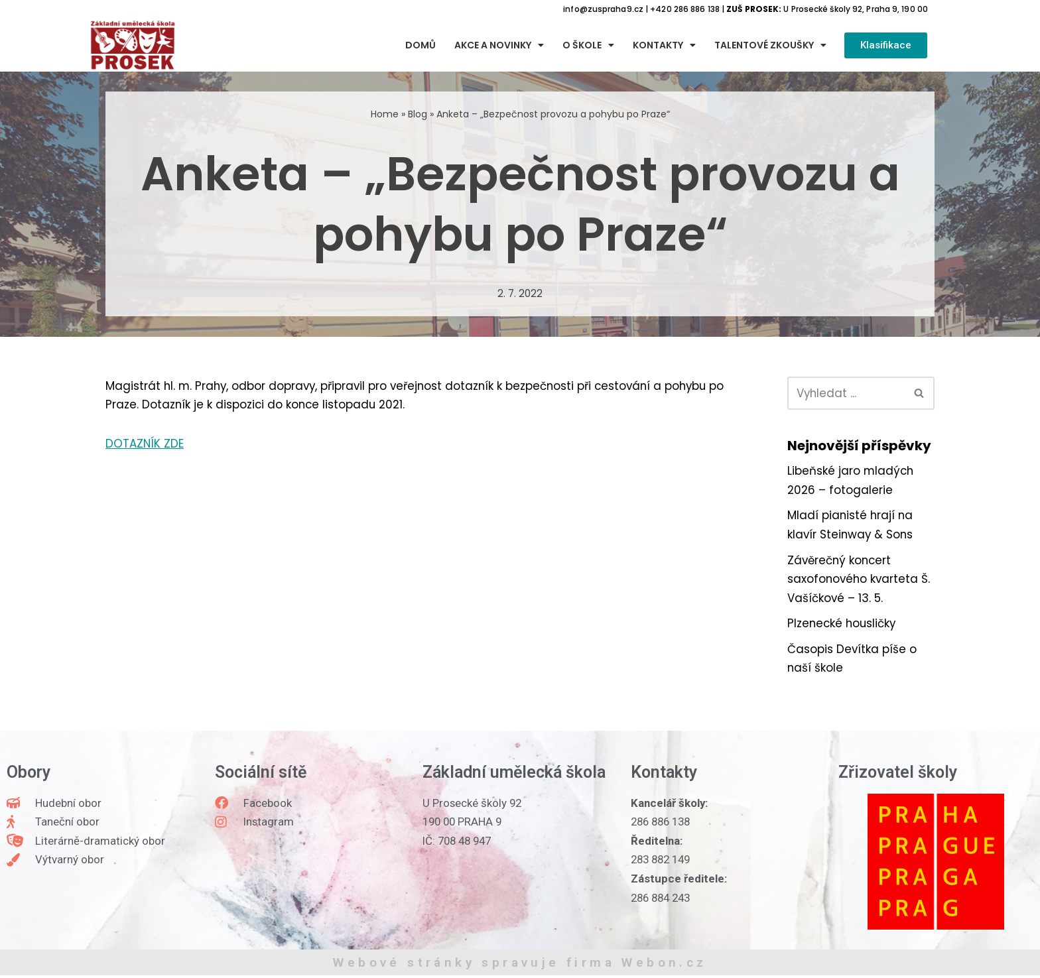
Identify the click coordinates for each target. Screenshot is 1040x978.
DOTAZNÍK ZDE (144, 444)
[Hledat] (846, 393)
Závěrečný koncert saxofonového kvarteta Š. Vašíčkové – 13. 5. (860, 581)
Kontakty (664, 45)
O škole (588, 45)
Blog (417, 114)
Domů (420, 45)
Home (385, 114)
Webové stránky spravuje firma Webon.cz (519, 965)
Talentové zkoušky (770, 45)
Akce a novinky (499, 45)
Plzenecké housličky (843, 625)
